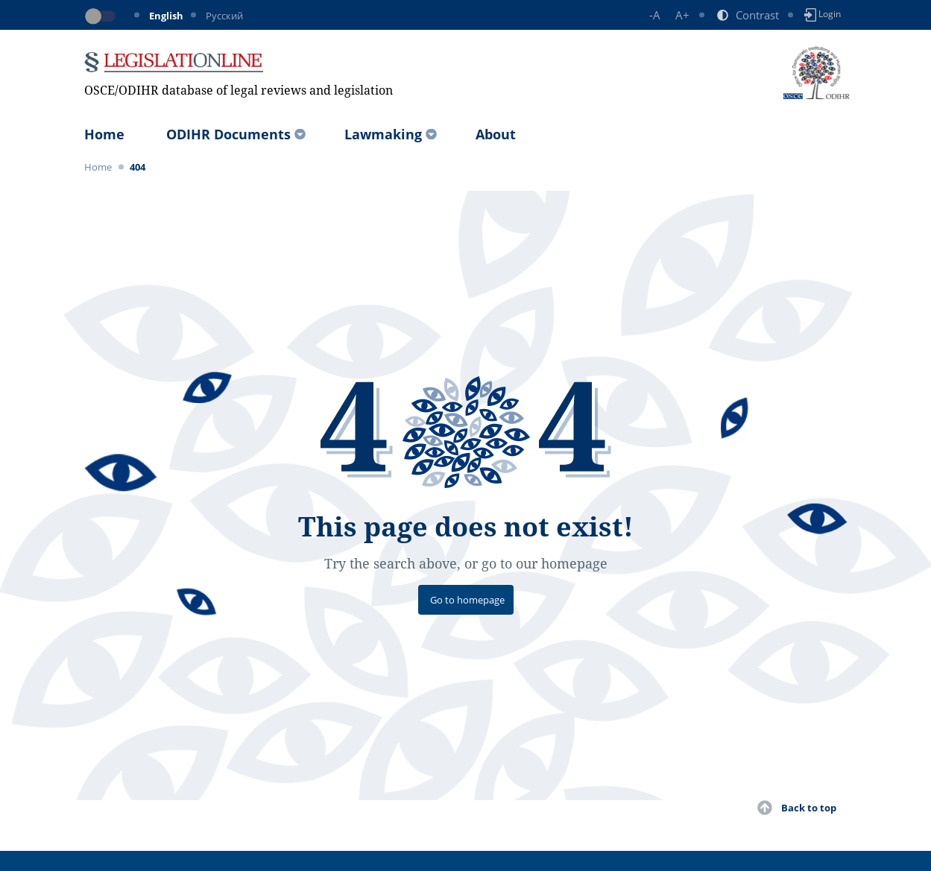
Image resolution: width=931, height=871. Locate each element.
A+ (682, 14)
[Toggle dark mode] (102, 16)
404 (137, 167)
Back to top (808, 807)
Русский (224, 15)
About (496, 134)
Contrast (757, 14)
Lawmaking (383, 134)
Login (822, 14)
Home (104, 134)
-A (654, 14)
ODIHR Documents (228, 134)
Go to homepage (467, 599)
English (166, 15)
